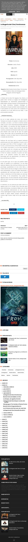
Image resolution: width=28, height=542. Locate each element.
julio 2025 (6, 389)
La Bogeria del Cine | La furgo (17, 468)
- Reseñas (3, 369)
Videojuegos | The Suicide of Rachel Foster (15, 404)
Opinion (8, 375)
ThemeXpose (17, 537)
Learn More (12, 11)
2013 (3, 441)
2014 (3, 439)
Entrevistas (10, 369)
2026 (3, 383)
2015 (3, 437)
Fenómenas (20, 19)
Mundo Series (21, 372)
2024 (3, 419)
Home (2, 14)
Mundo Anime (12, 372)
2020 (3, 427)
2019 (3, 429)
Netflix (11, 20)
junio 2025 (6, 391)
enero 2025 (6, 417)
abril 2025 (6, 393)
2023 (3, 421)
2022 (3, 423)
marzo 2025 (6, 413)
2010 (3, 448)
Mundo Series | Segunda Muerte (12, 406)
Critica (14, 19)
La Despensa (4, 372)
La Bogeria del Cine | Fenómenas (12, 395)
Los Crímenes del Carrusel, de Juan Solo (14, 408)
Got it (18, 11)
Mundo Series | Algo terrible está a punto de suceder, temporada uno (16, 477)
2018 (3, 431)
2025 (3, 385)
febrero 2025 (7, 415)
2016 (3, 435)
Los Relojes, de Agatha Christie (12, 399)
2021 (3, 425)
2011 (3, 446)
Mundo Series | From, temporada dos (12, 286)
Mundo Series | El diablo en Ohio (12, 397)
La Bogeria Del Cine (19, 369)
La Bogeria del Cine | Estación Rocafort (14, 410)
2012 (3, 444)
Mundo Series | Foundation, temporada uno (16, 528)
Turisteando (15, 375)
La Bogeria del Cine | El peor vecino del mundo (14, 401)
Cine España (8, 19)
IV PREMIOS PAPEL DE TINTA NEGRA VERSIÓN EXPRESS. (17, 345)
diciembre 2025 (8, 387)
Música (3, 375)
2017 (3, 433)
